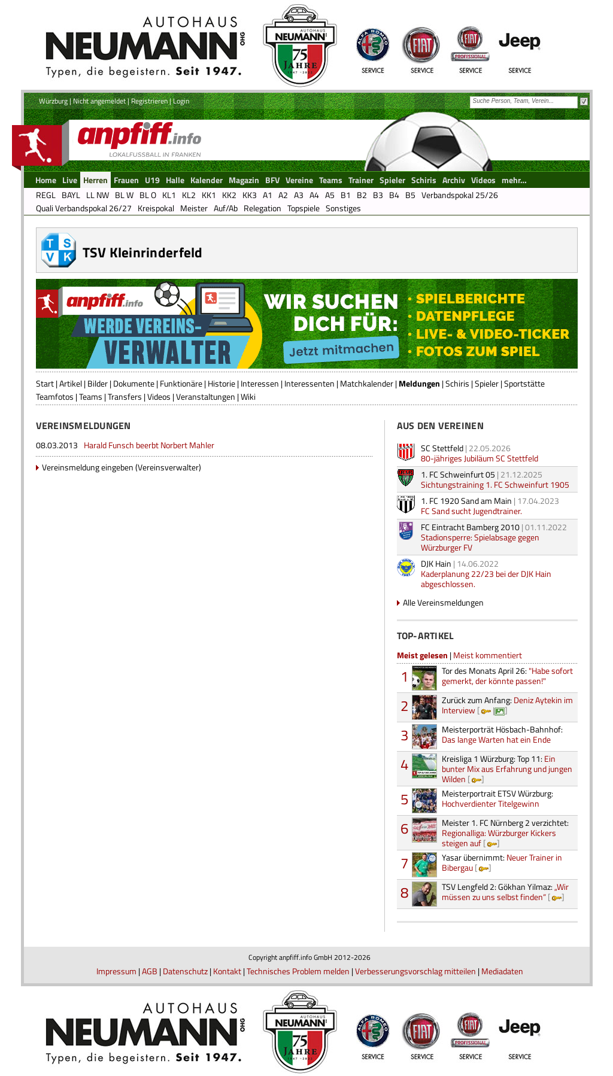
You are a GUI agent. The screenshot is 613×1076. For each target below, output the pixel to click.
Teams (90, 396)
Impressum (116, 971)
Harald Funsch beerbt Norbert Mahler (149, 445)
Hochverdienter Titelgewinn (497, 798)
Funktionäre (181, 383)
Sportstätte (524, 383)
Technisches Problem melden (298, 971)
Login (181, 101)
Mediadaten (502, 971)
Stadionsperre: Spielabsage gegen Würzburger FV (480, 542)
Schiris (457, 383)
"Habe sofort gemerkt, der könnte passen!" (507, 675)
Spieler (487, 383)
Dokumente (133, 383)
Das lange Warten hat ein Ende (502, 734)
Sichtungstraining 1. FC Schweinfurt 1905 (495, 484)
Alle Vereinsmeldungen (443, 602)
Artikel (70, 383)
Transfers (125, 396)
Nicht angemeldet (99, 101)
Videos (159, 396)
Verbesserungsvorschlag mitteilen (415, 971)
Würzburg (53, 101)
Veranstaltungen (205, 396)
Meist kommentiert (487, 655)
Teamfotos (55, 396)
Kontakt (227, 971)
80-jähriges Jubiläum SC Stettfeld (479, 458)
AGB (149, 971)
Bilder (97, 383)
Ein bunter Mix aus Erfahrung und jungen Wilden (507, 768)
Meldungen (419, 383)
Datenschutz (185, 971)
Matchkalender (366, 383)
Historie (221, 383)
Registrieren (149, 101)
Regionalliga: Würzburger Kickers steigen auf (505, 832)
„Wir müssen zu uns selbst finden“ (505, 891)
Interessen (260, 383)
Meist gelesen (422, 655)
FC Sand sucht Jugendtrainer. (471, 510)
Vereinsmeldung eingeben (87, 467)
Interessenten (309, 383)
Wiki (248, 396)
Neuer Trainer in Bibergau (502, 862)
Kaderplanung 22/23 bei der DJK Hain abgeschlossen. (486, 578)
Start (45, 383)
